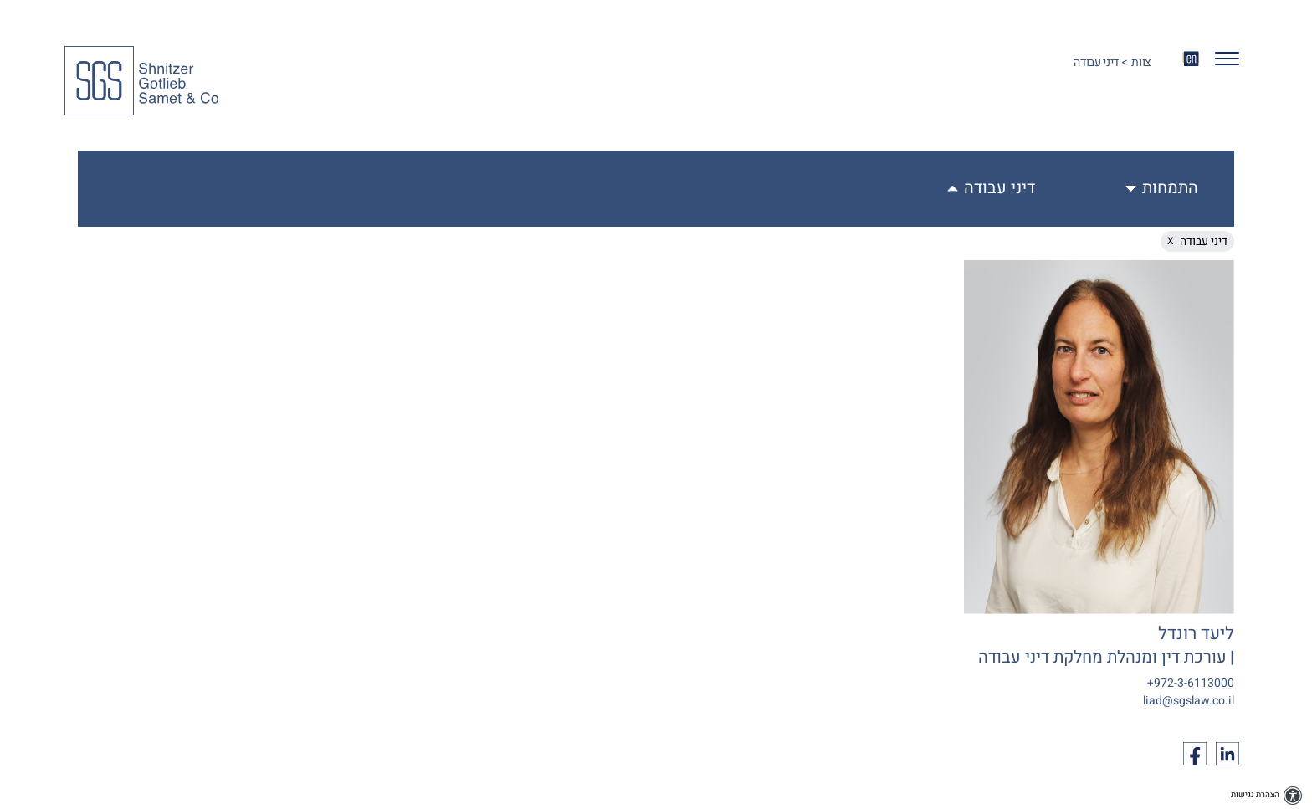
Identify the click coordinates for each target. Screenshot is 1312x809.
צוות (1141, 62)
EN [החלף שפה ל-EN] (1191, 58)
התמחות (1170, 188)
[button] (1220, 62)
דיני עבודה (999, 188)
